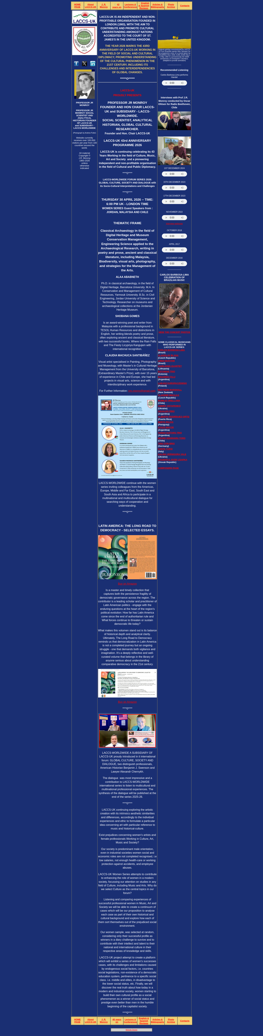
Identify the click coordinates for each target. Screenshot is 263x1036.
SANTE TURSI (165, 449)
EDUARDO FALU (166, 377)
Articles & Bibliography (157, 5)
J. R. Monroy (104, 5)
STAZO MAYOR (166, 427)
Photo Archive (171, 5)
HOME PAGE (77, 5)
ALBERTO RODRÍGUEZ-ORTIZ (174, 416)
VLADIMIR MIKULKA (168, 395)
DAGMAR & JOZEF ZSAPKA (172, 459)
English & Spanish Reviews (144, 5)
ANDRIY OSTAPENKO (169, 406)
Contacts (185, 5)
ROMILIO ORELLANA (169, 400)
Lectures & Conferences (130, 5)
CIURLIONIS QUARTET (170, 366)
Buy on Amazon (127, 583)
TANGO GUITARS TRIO (170, 433)
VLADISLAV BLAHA (168, 355)
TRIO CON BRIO (166, 443)
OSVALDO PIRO (166, 411)
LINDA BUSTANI (166, 360)
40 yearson (117, 1020)
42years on (116, 5)
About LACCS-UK (90, 5)
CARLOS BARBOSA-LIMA (171, 350)
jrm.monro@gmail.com (141, 390)
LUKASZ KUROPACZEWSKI (172, 383)
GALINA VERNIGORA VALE (172, 454)
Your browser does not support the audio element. (174, 82)
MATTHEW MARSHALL (170, 390)
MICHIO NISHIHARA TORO (171, 438)
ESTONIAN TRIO (166, 371)
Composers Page (168, 468)
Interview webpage (174, 223)
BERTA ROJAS (165, 422)
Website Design (131, 1030)
